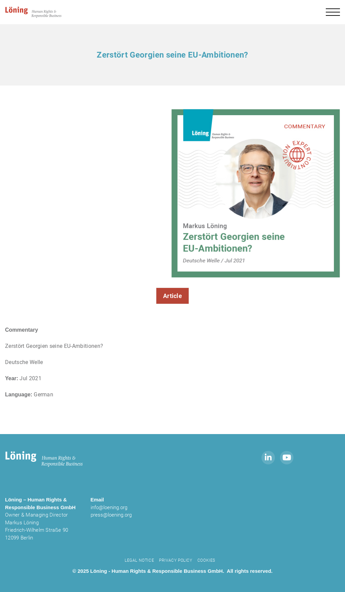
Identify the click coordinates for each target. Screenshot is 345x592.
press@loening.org (111, 515)
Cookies (206, 560)
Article (172, 295)
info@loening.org (109, 507)
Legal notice (139, 560)
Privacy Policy (175, 560)
